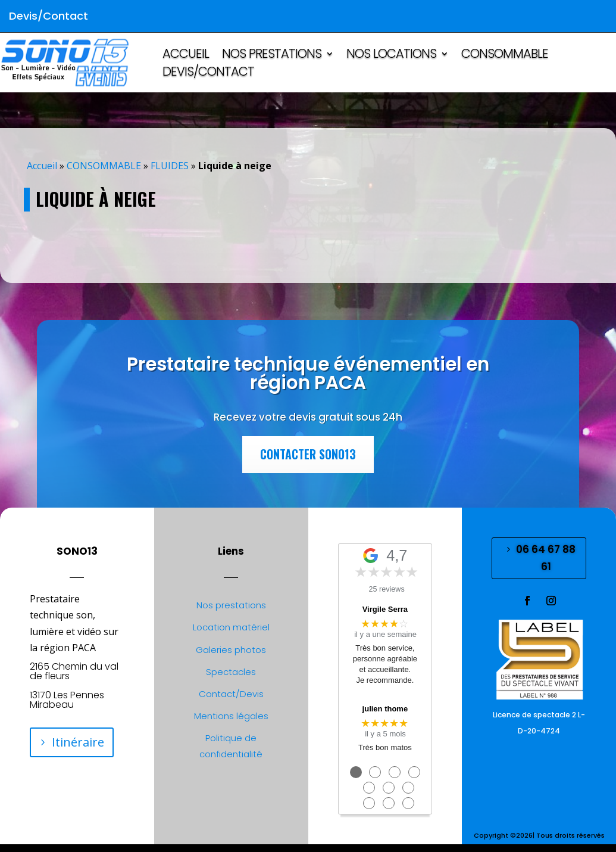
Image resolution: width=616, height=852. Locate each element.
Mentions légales (231, 716)
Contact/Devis (231, 694)
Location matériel (231, 627)
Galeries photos (231, 649)
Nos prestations (231, 605)
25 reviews (387, 589)
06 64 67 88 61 (546, 558)
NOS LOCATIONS (391, 55)
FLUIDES (170, 165)
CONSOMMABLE (504, 55)
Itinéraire (78, 742)
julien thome (385, 708)
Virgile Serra (385, 609)
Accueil (42, 165)
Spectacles (231, 672)
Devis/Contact (208, 73)
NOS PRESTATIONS (271, 55)
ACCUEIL (185, 55)
